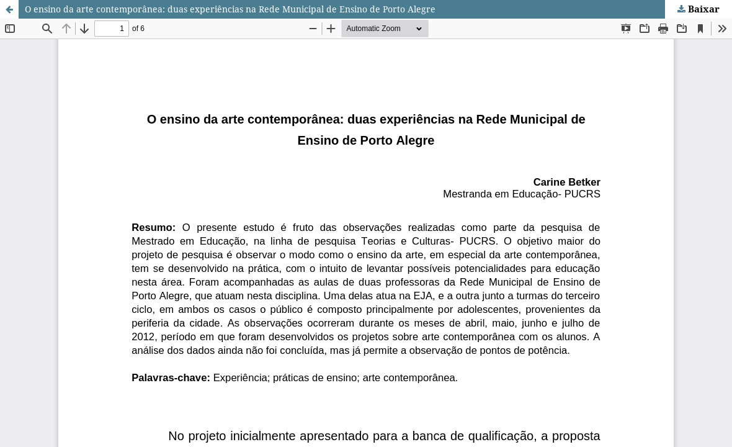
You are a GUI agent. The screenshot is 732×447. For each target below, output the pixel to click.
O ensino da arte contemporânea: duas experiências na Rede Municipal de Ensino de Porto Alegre (230, 9)
